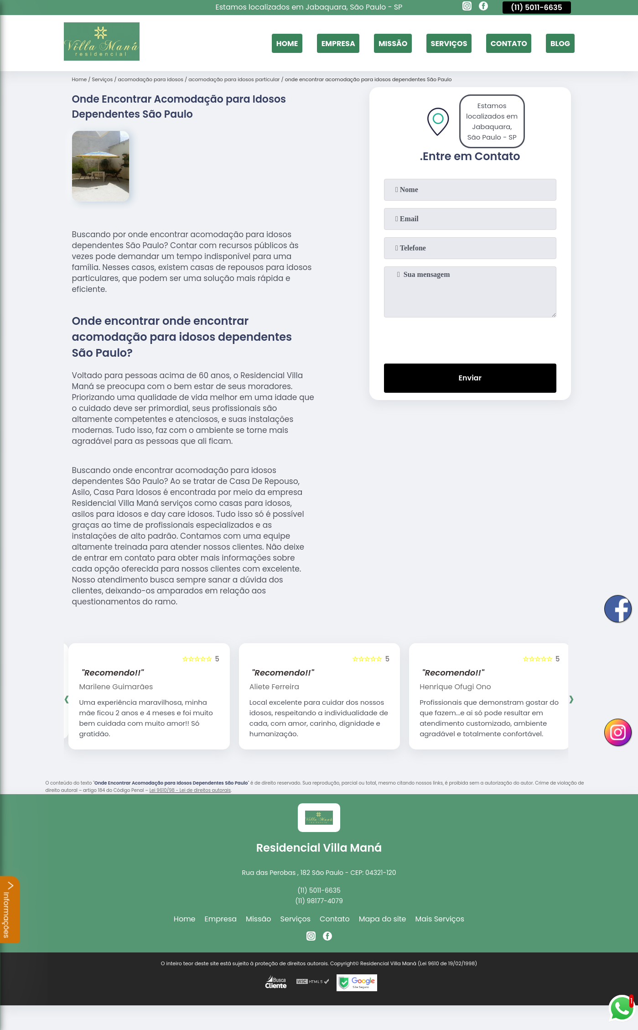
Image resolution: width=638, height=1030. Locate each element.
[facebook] (483, 7)
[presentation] (470, 338)
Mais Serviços (440, 919)
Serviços (449, 43)
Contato (509, 43)
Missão (393, 43)
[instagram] (467, 7)
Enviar (469, 378)
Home (287, 43)
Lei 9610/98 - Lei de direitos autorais (190, 790)
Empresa (338, 43)
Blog (560, 43)
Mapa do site (382, 919)
